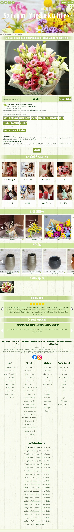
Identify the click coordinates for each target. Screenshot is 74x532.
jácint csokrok (29, 381)
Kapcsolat (51, 341)
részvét (47, 391)
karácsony (64, 367)
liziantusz (21, 130)
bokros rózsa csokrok (29, 418)
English (64, 2)
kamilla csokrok (29, 438)
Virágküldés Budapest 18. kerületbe (37, 504)
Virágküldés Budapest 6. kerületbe (37, 464)
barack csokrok (10, 391)
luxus (47, 411)
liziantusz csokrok (29, 407)
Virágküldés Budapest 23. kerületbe (37, 521)
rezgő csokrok (29, 434)
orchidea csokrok (29, 391)
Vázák (37, 245)
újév (64, 398)
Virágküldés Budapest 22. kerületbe (37, 518)
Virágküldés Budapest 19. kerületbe (37, 508)
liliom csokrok (29, 384)
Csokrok (10, 34)
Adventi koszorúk (64, 404)
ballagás (47, 407)
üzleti (61, 118)
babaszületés (24, 118)
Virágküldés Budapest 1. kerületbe (37, 447)
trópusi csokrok (29, 394)
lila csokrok (10, 377)
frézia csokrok (29, 377)
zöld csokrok (10, 387)
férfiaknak (47, 398)
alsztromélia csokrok (29, 387)
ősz (64, 391)
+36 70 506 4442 (22, 341)
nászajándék (52, 118)
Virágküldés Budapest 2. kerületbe (37, 451)
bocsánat (15, 123)
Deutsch (70, 2)
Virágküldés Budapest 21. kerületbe (37, 514)
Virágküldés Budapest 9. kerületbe (37, 474)
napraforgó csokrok (29, 401)
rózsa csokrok (29, 367)
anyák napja (64, 374)
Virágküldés (3, 34)
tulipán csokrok (29, 371)
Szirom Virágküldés (37, 16)
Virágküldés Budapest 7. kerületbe (37, 467)
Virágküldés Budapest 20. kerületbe (37, 511)
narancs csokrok (10, 381)
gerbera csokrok (29, 398)
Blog (18, 344)
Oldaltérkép (53, 344)
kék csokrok (10, 398)
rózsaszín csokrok (10, 374)
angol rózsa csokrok (29, 428)
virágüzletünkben (34, 110)
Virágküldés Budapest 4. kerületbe (37, 457)
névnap (34, 118)
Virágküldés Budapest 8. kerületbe (37, 471)
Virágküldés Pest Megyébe (37, 524)
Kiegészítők (37, 211)
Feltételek (68, 341)
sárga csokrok (10, 384)
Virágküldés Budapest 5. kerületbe (37, 461)
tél (64, 394)
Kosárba (65, 99)
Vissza (37, 150)
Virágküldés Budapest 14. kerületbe (37, 491)
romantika (47, 367)
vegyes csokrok (29, 374)
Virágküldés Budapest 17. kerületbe (37, 501)
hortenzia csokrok (29, 411)
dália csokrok (29, 421)
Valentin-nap (64, 377)
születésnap (13, 118)
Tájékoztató (60, 341)
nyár (5, 118)
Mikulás (64, 401)
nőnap (64, 381)
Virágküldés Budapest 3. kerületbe (37, 454)
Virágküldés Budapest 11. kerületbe (37, 481)
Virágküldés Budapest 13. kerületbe (37, 487)
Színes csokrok (18, 34)
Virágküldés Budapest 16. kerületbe (37, 498)
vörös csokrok (10, 367)
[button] (72, 228)
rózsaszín (12, 130)
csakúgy (23, 123)
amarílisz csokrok (29, 404)
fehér (5, 130)
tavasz (64, 384)
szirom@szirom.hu (8, 341)
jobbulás (6, 123)
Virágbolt (33, 341)
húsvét (64, 371)
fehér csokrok (10, 371)
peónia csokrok (29, 424)
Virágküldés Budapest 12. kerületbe (37, 484)
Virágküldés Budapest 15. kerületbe (37, 494)
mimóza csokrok (29, 431)
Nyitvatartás (42, 341)
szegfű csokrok (29, 414)
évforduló (42, 118)
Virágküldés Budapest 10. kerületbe (37, 477)
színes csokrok (10, 394)
